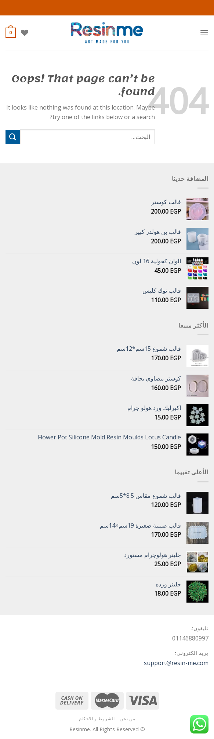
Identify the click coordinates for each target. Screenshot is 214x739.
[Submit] (13, 137)
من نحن (127, 718)
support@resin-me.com (176, 663)
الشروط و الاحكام (97, 718)
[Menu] (204, 33)
